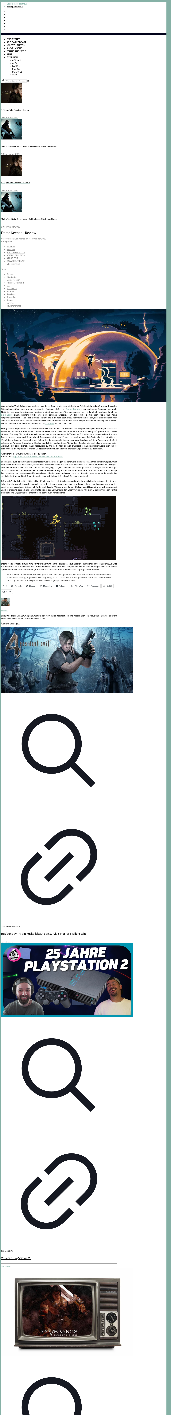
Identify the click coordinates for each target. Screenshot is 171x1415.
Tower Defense (14, 305)
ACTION (11, 246)
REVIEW (11, 249)
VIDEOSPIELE (13, 264)
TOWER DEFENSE (16, 261)
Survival (10, 302)
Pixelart (10, 291)
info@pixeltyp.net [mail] (15, 6)
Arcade (10, 274)
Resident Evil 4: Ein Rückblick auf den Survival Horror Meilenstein (43, 933)
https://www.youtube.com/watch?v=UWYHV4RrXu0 (38, 456)
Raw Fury (11, 294)
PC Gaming (12, 288)
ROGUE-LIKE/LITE (16, 252)
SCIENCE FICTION (16, 255)
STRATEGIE (12, 258)
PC (8, 285)
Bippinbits (12, 277)
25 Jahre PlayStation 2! (16, 1258)
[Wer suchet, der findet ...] (16, 81)
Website (49, 423)
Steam (10, 300)
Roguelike (11, 297)
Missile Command (15, 282)
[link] (28, 81)
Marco (22, 238)
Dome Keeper (13, 279)
